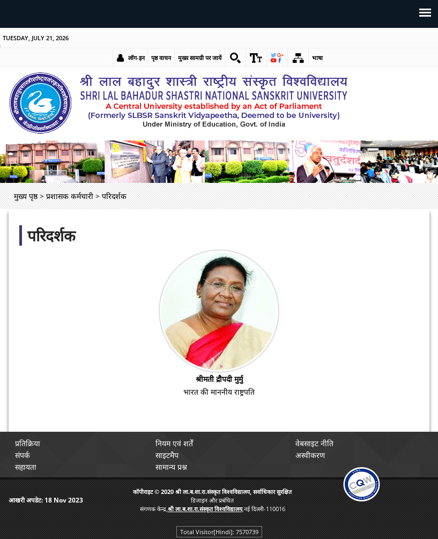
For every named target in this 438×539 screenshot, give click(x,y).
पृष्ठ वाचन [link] (161, 58)
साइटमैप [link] (167, 455)
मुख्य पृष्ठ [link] (26, 196)
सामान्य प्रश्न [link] (171, 467)
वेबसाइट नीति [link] (314, 443)
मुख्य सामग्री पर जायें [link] (199, 58)
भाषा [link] (317, 58)
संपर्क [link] (22, 455)
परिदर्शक (51, 235)
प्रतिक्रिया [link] (27, 443)
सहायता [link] (25, 467)
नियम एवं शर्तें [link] (174, 443)
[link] (235, 58)
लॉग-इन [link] (136, 58)
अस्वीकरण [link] (310, 455)
